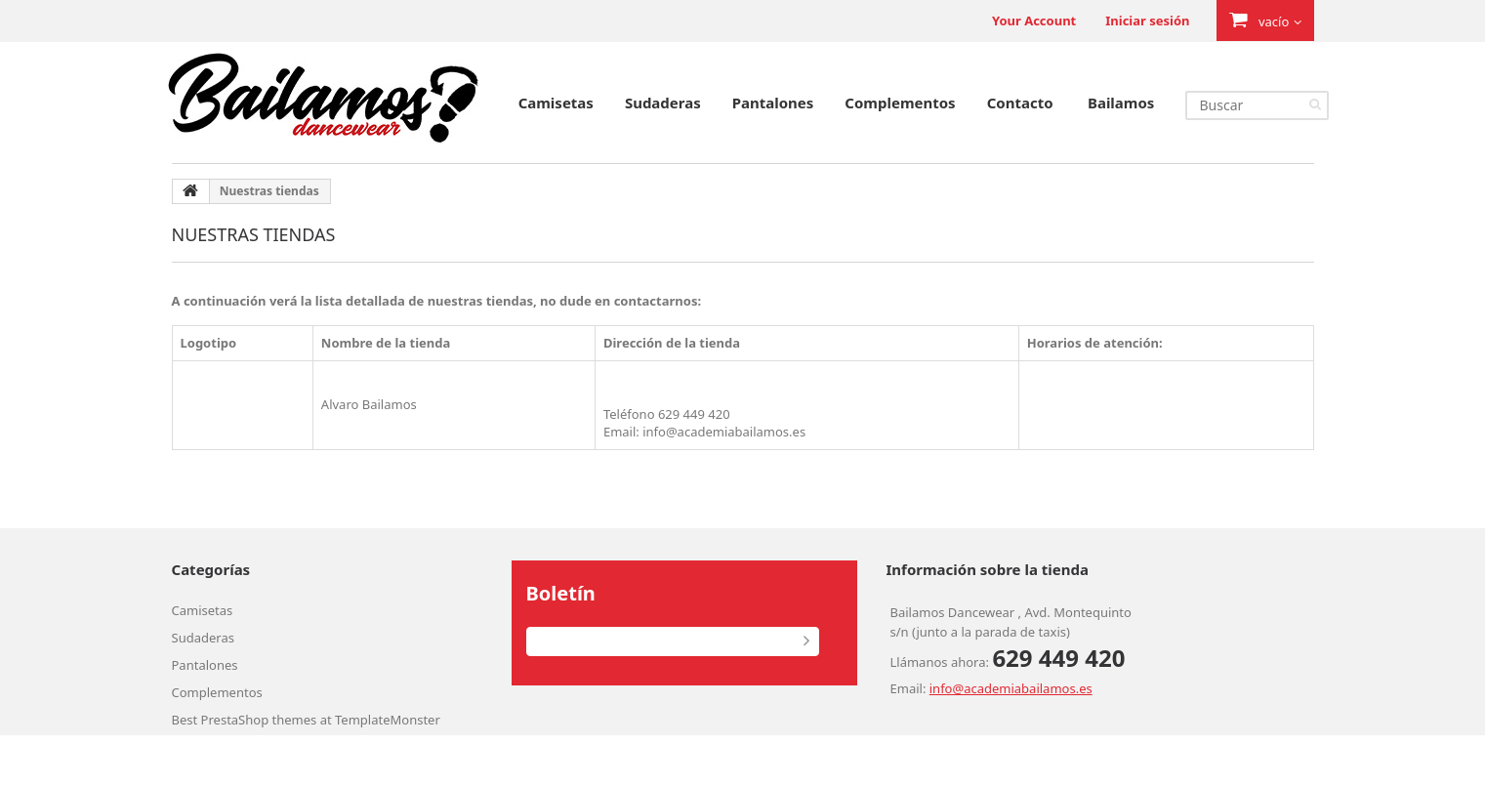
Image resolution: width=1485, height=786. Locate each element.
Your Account (1034, 20)
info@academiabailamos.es (1011, 688)
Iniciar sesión (1147, 20)
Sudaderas (663, 102)
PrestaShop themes (259, 719)
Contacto (1020, 102)
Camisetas (556, 102)
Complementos (900, 102)
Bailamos (1121, 102)
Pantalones (773, 102)
